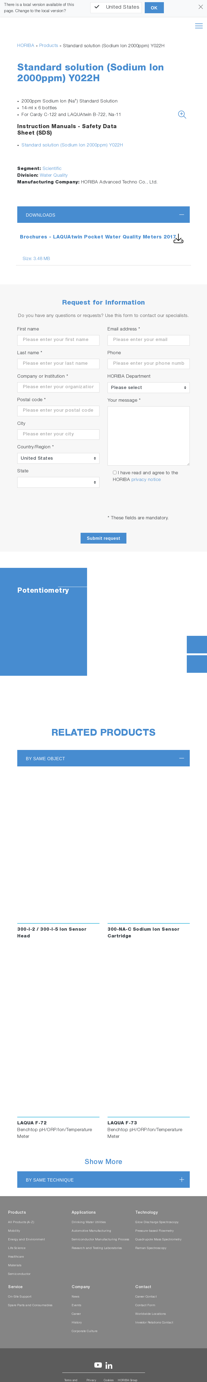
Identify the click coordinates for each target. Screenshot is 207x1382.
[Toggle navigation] (199, 25)
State (23, 471)
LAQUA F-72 (32, 1123)
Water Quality (54, 175)
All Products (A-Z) (21, 1222)
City (21, 424)
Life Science (16, 1248)
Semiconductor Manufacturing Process (100, 1239)
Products (48, 46)
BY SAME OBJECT (45, 758)
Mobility (14, 1231)
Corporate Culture (85, 1331)
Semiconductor (19, 1274)
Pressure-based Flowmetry (154, 1231)
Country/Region (35, 447)
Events (76, 1305)
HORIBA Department (129, 376)
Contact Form (145, 1305)
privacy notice (146, 480)
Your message (124, 400)
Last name (30, 353)
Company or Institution (42, 376)
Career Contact (146, 1296)
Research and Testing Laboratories (97, 1248)
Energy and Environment (26, 1239)
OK (154, 8)
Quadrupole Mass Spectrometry (158, 1239)
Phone (114, 353)
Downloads (40, 215)
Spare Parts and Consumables (30, 1305)
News (75, 1296)
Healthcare (16, 1256)
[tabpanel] (103, 622)
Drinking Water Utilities (89, 1222)
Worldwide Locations (150, 1314)
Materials (15, 1265)
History (77, 1322)
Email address (124, 329)
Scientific (52, 169)
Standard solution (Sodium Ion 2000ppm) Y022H (72, 145)
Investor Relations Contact (154, 1322)
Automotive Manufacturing (91, 1231)
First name (28, 329)
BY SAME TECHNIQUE (50, 1180)
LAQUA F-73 (122, 1123)
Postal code (31, 400)
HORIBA (25, 46)
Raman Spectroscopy (150, 1248)
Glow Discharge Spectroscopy (157, 1222)
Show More (103, 1162)
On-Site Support (20, 1296)
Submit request (103, 538)
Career (76, 1314)
